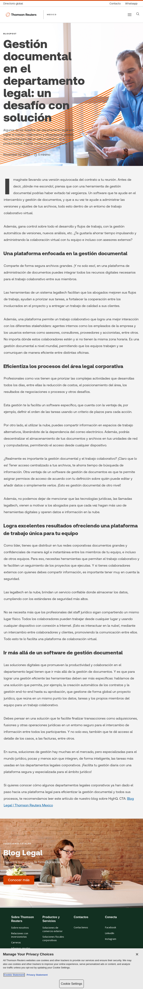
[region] (71, 968)
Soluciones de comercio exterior (52, 929)
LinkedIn (109, 933)
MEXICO (52, 14)
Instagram (110, 939)
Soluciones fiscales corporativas (53, 938)
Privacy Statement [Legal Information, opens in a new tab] (36, 974)
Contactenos (81, 927)
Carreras (16, 942)
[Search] (138, 14)
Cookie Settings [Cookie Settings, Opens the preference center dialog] (71, 983)
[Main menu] (129, 15)
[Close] (137, 954)
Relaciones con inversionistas (19, 935)
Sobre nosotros (20, 927)
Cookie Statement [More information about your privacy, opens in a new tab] (14, 974)
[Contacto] (115, 3)
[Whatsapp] (131, 3)
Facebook (110, 927)
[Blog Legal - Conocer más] (18, 880)
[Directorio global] (14, 3)
